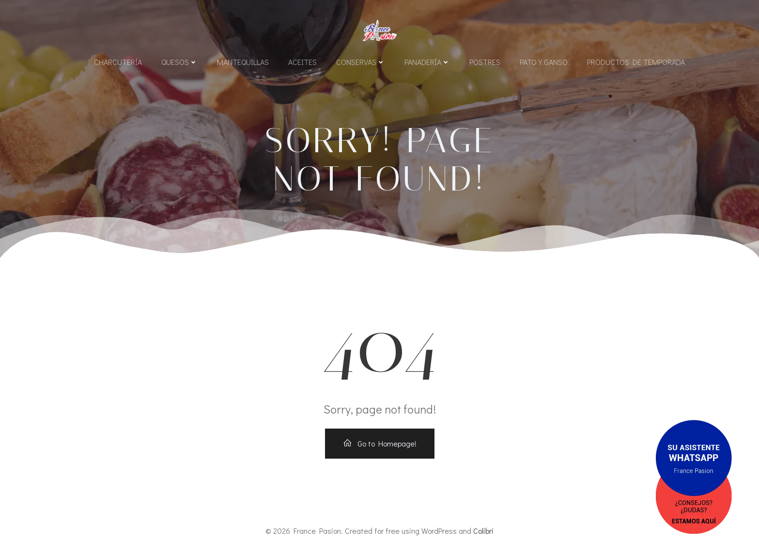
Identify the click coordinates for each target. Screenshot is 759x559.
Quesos (179, 62)
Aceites (302, 62)
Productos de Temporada (636, 62)
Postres (484, 62)
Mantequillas (243, 62)
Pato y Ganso (544, 62)
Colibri (483, 531)
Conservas (360, 62)
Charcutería (118, 62)
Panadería (427, 62)
